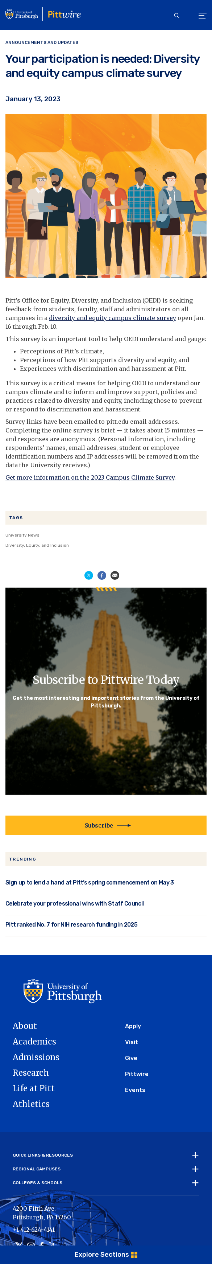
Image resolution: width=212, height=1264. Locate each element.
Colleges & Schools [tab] (37, 1182)
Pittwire (137, 1074)
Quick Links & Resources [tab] (43, 1155)
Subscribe (99, 825)
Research (31, 1073)
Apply (133, 1026)
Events (135, 1090)
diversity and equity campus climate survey (112, 317)
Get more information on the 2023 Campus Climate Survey (89, 477)
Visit (131, 1042)
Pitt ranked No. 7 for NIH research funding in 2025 (71, 924)
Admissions (36, 1057)
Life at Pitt (34, 1088)
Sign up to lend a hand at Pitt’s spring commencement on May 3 (89, 882)
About (25, 1026)
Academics (34, 1042)
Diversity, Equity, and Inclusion (37, 545)
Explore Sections (102, 1255)
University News (22, 535)
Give (131, 1058)
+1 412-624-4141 (34, 1229)
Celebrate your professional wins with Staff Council (74, 903)
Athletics (31, 1104)
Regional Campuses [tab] (37, 1168)
